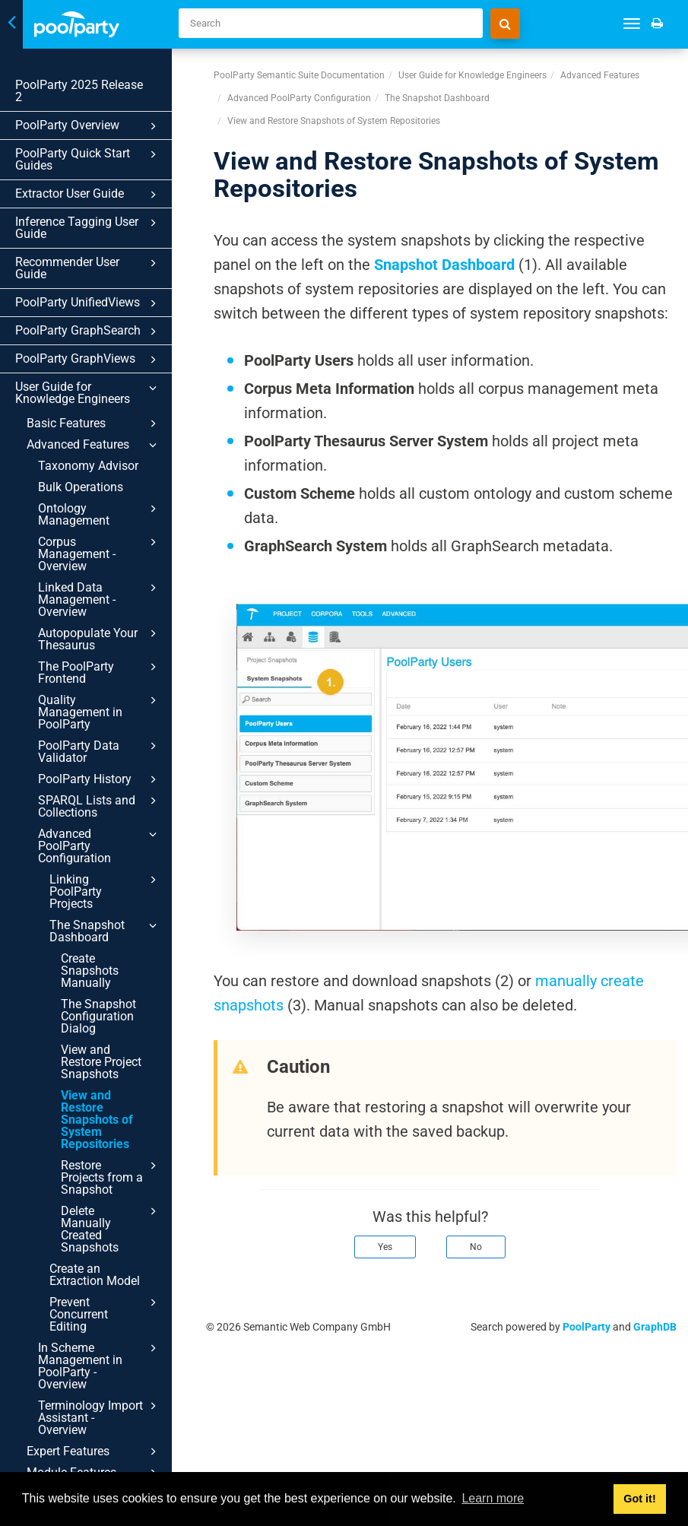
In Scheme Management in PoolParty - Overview (99, 1365)
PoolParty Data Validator (99, 751)
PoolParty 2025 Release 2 (79, 91)
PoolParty (586, 1327)
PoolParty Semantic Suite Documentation (299, 75)
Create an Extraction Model (94, 1274)
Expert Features (94, 1451)
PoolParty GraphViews (88, 359)
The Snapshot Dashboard (105, 930)
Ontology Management (99, 514)
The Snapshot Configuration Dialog (98, 1016)
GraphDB (655, 1327)
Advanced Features (94, 444)
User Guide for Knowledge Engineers (88, 392)
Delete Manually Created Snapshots (111, 1229)
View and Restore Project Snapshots (101, 1061)
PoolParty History (99, 779)
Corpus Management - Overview (99, 553)
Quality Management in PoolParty (99, 711)
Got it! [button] (639, 1499)
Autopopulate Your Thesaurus (99, 638)
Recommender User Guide (88, 268)
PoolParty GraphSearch (88, 331)
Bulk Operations (80, 487)
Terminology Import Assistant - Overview (99, 1417)
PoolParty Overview (88, 126)
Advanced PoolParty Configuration (99, 845)
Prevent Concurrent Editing (105, 1314)
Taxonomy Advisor (88, 465)
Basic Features (94, 423)
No (476, 1247)
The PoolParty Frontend (99, 672)
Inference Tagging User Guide (88, 227)
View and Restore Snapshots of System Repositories (97, 1119)
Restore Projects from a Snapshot (111, 1177)
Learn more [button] (492, 1498)
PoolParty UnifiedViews (88, 303)
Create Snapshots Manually (90, 970)
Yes (385, 1247)
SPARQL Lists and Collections (99, 806)
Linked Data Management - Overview (99, 599)
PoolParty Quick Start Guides (88, 159)
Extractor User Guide (88, 194)
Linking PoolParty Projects (105, 891)
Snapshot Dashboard (444, 264)
